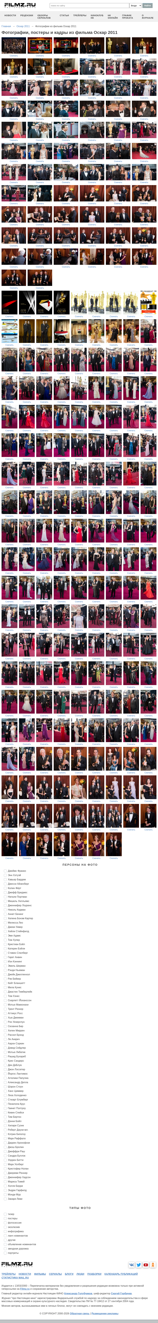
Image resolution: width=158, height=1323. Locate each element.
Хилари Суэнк (16, 1125)
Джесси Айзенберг (18, 884)
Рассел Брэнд (16, 1035)
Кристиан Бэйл (16, 944)
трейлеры (79, 15)
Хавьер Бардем (17, 879)
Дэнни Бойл (14, 1121)
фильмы (40, 1274)
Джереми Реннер (17, 1173)
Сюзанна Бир (15, 1026)
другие (12, 1240)
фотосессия (14, 1222)
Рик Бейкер (14, 978)
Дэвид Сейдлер (17, 1048)
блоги (69, 1274)
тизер (11, 1214)
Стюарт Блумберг (18, 1099)
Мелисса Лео (15, 922)
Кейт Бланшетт (16, 983)
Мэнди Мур (14, 1194)
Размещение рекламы (104, 1313)
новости (10, 15)
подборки (94, 1274)
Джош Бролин (16, 1147)
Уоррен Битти (15, 1160)
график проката (127, 16)
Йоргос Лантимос (18, 1073)
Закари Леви (15, 1199)
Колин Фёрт (14, 888)
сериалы (55, 1274)
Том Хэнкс (14, 996)
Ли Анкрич (14, 1039)
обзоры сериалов (44, 16)
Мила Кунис (14, 987)
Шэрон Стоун (15, 1086)
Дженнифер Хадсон (19, 1177)
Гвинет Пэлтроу (17, 1108)
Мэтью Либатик (16, 1052)
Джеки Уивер (15, 927)
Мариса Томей (16, 1181)
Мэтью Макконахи (18, 1004)
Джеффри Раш (16, 1151)
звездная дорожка (18, 1248)
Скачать (14, 55)
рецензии (26, 15)
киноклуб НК (97, 16)
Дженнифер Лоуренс (20, 905)
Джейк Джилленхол (19, 974)
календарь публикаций (121, 1274)
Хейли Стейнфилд (18, 931)
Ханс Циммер (15, 1091)
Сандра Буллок (16, 1155)
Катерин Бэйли (16, 948)
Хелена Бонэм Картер (20, 918)
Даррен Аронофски (19, 1142)
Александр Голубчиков (78, 1293)
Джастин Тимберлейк (20, 991)
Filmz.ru (25, 1289)
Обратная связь (79, 1313)
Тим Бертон (14, 1117)
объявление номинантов (22, 1244)
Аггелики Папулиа (18, 1078)
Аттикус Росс (15, 1013)
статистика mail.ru (15, 1277)
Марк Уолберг (16, 1164)
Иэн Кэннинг (15, 961)
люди (80, 1274)
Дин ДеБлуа (15, 1065)
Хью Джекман (16, 1017)
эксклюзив (14, 1227)
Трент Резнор (15, 1009)
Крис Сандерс (16, 1060)
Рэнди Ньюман (16, 970)
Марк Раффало (17, 1138)
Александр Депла (18, 1082)
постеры (12, 1218)
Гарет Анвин (15, 957)
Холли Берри (15, 1186)
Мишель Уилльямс (18, 901)
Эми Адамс (14, 935)
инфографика (16, 1231)
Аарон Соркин (16, 1043)
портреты (13, 1253)
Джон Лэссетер (16, 1069)
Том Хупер (14, 940)
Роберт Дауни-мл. (18, 1129)
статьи (64, 15)
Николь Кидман (17, 909)
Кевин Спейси (16, 1112)
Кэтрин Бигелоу (17, 1134)
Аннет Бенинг (15, 914)
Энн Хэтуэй (14, 875)
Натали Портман (17, 896)
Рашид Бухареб (17, 1056)
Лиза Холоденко (17, 1095)
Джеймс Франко (17, 871)
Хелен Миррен (16, 1030)
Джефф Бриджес (17, 892)
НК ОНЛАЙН (113, 16)
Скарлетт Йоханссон (19, 1000)
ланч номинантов (18, 1235)
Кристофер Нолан (18, 1168)
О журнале (148, 16)
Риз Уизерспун (16, 1022)
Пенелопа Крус (16, 1104)
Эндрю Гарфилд (17, 1190)
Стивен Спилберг (18, 953)
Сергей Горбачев (121, 1293)
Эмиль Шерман (17, 966)
